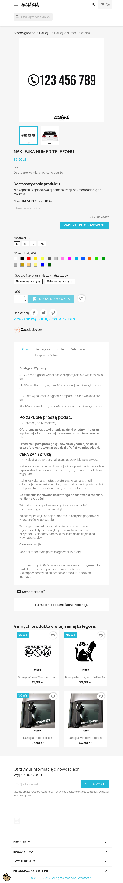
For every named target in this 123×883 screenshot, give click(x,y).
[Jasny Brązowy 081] (29, 266)
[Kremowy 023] (36, 266)
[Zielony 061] (104, 259)
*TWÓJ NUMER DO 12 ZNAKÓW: (33, 201)
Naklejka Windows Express (85, 738)
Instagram (17, 821)
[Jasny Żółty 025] (43, 259)
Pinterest (53, 313)
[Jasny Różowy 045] (63, 259)
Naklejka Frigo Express (37, 738)
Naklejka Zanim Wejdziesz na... (37, 677)
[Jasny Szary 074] (56, 259)
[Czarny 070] (22, 259)
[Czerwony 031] (29, 259)
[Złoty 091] (22, 266)
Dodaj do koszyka (51, 298)
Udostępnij (34, 313)
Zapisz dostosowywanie (85, 225)
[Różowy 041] (70, 259)
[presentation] (45, 807)
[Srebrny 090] (16, 266)
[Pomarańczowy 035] (90, 259)
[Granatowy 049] (43, 266)
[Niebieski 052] (83, 259)
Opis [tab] (25, 349)
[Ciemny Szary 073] (50, 259)
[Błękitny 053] (77, 259)
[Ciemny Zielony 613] (50, 266)
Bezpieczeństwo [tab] (46, 355)
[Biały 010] (16, 259)
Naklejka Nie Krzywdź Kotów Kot (85, 677)
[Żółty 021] (36, 259)
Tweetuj (43, 313)
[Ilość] (18, 299)
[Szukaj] (33, 17)
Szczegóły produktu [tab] (49, 349)
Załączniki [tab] (77, 349)
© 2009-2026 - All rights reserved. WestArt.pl (61, 878)
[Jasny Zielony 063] (97, 259)
